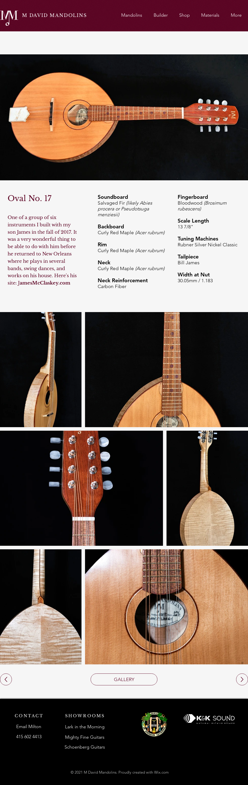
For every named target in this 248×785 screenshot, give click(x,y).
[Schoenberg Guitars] (85, 747)
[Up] (6, 679)
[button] (131, 15)
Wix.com (161, 772)
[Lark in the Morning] (85, 727)
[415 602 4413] (29, 737)
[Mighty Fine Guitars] (85, 737)
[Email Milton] (29, 727)
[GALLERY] (124, 679)
